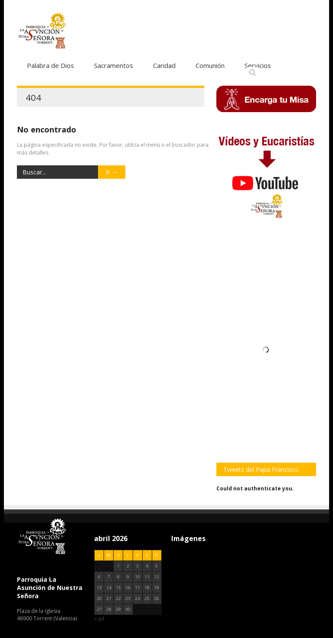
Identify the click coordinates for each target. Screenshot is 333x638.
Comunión (210, 65)
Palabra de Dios (50, 65)
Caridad (164, 65)
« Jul (99, 618)
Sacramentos (113, 65)
